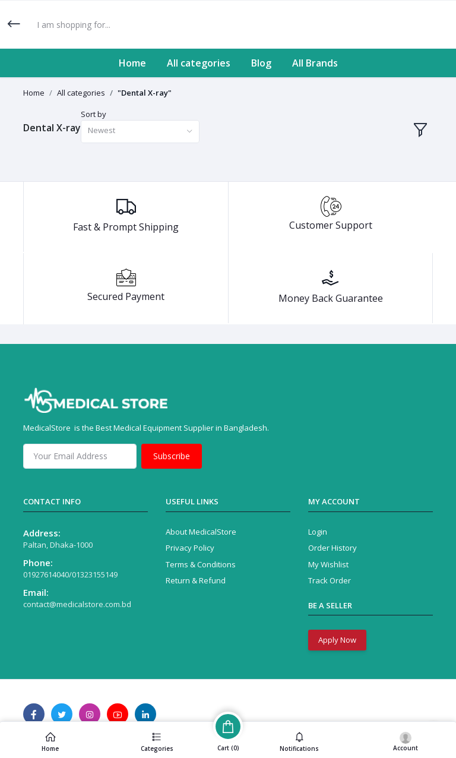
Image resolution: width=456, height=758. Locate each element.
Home (132, 63)
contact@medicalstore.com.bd (77, 604)
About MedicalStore (201, 531)
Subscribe (171, 456)
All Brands (315, 63)
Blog (261, 63)
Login (317, 531)
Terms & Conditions (201, 564)
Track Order (329, 580)
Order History (332, 547)
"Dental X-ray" (145, 92)
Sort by (93, 114)
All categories (198, 63)
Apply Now (337, 639)
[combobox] (140, 131)
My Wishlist (328, 564)
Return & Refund (196, 580)
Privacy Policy (190, 547)
